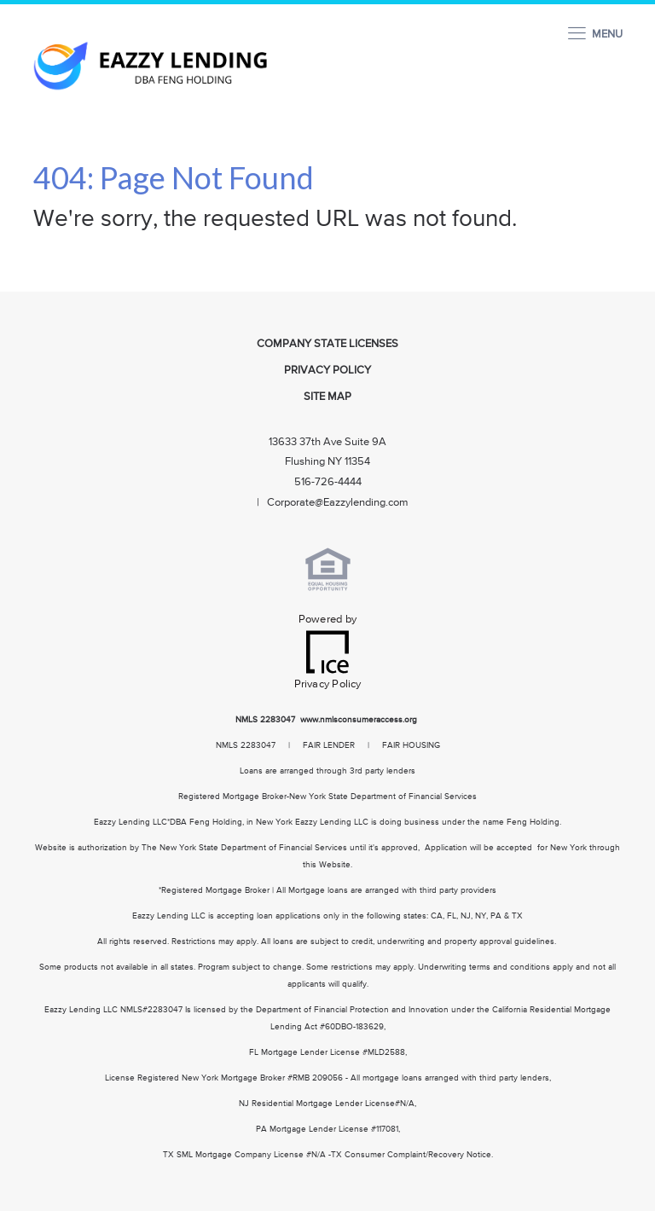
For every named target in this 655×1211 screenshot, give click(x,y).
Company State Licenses (327, 344)
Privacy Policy (327, 370)
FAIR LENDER (329, 745)
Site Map (327, 397)
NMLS (246, 720)
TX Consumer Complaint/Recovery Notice (411, 1154)
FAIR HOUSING (411, 745)
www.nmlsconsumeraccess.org (360, 720)
